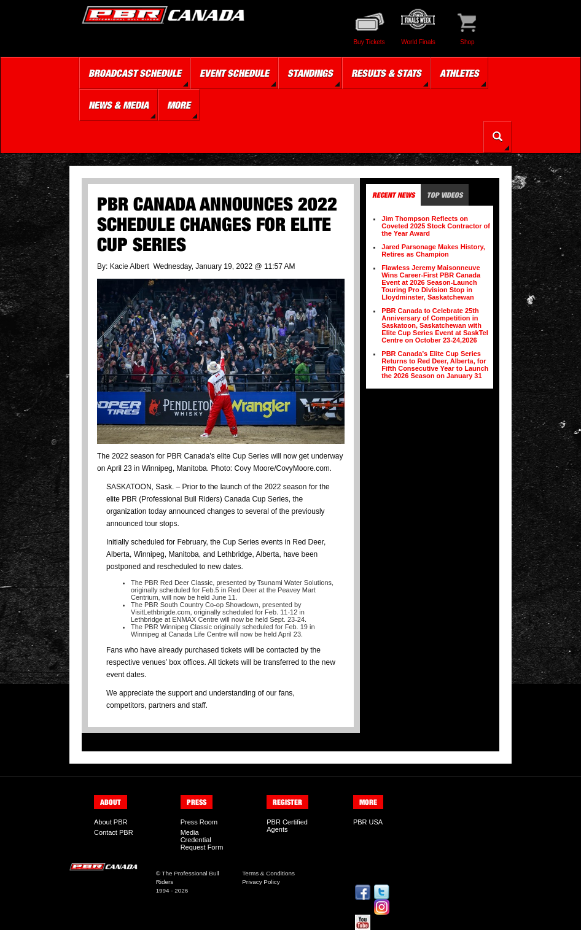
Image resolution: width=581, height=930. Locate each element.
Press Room (199, 822)
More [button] (178, 105)
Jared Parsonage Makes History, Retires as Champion (433, 250)
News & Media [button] (118, 105)
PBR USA (368, 822)
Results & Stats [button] (386, 73)
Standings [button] (310, 73)
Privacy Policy (260, 881)
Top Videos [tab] (444, 195)
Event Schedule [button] (234, 73)
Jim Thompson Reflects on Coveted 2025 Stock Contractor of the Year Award (435, 226)
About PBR (110, 822)
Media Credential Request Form (202, 840)
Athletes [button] (459, 73)
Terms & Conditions (268, 873)
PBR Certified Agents (287, 825)
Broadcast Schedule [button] (134, 73)
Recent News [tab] (393, 195)
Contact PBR (113, 832)
